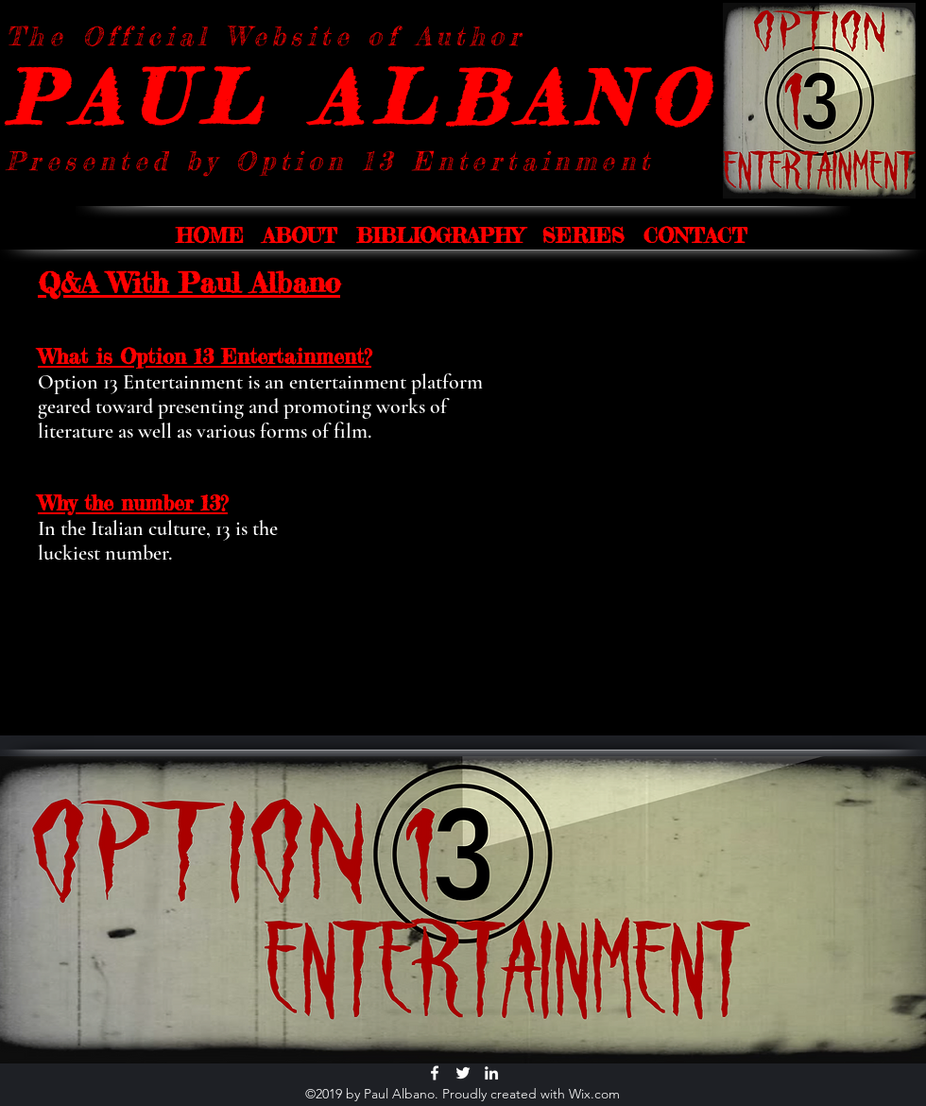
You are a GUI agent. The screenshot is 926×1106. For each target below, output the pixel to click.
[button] (300, 235)
